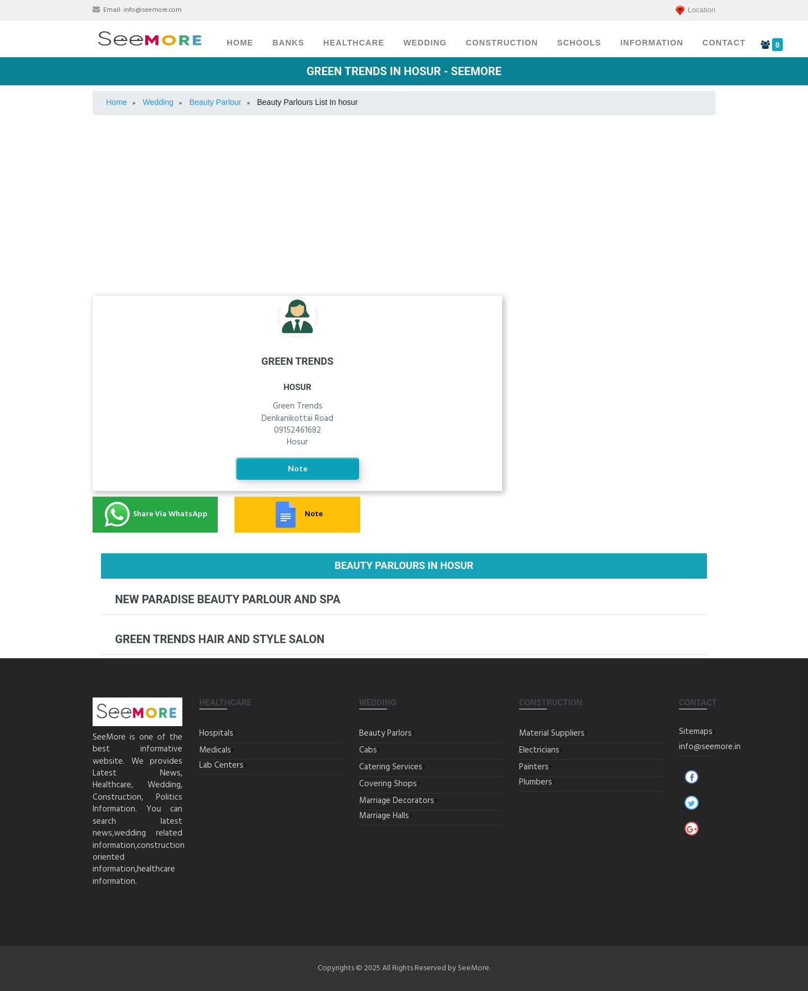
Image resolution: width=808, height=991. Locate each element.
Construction (502, 42)
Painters (534, 767)
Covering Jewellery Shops (617, 363)
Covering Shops (388, 784)
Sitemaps (696, 731)
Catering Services (617, 330)
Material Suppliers (552, 733)
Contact (724, 42)
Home (240, 42)
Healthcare (353, 42)
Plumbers (535, 782)
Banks (289, 42)
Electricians (539, 750)
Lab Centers (221, 765)
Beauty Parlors (385, 733)
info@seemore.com (152, 10)
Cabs (368, 750)
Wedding (425, 42)
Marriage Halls (617, 394)
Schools (579, 42)
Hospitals (216, 733)
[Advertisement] (404, 205)
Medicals (215, 750)
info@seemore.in (710, 747)
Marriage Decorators (617, 422)
